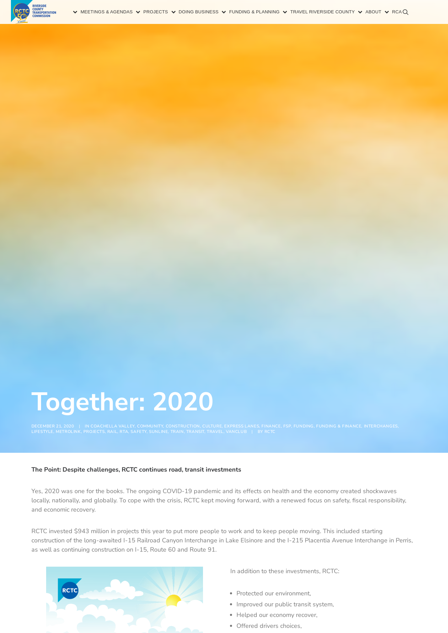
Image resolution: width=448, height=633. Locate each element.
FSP (287, 366)
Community (150, 366)
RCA (388, 12)
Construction (183, 366)
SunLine (158, 371)
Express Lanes (241, 366)
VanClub (236, 371)
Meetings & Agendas (97, 12)
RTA (124, 371)
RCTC (269, 371)
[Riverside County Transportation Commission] (35, 13)
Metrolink (68, 371)
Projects (146, 12)
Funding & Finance (338, 366)
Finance (271, 366)
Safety (139, 371)
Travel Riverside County (313, 12)
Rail (112, 371)
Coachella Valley (113, 366)
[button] (431, 15)
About (364, 12)
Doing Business (190, 12)
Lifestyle (42, 371)
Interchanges (381, 366)
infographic (330, 610)
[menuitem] (94, 13)
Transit (195, 371)
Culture (212, 366)
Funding (304, 366)
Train (177, 371)
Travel (215, 371)
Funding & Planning (245, 12)
